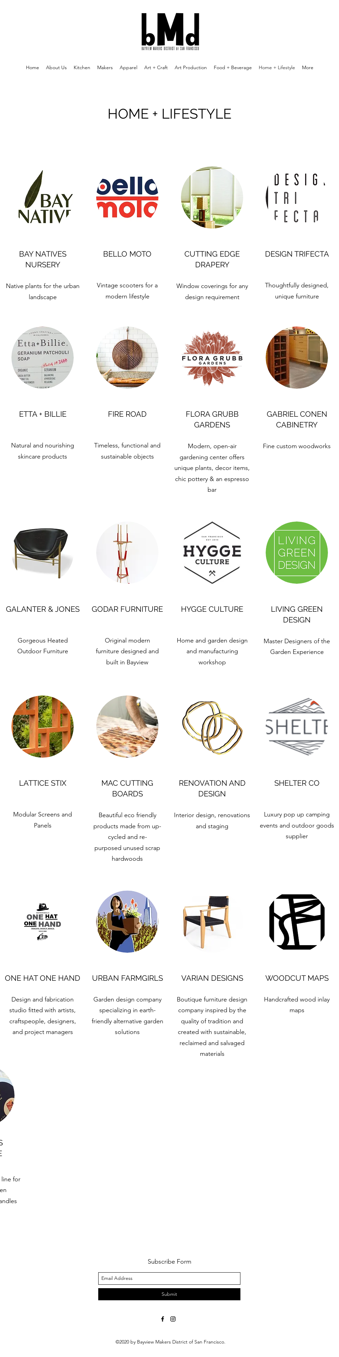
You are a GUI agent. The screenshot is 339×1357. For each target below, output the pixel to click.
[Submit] (169, 1294)
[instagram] (173, 1319)
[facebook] (162, 1319)
